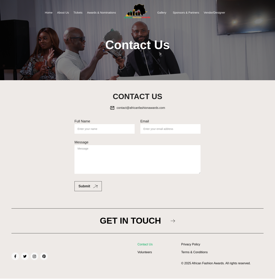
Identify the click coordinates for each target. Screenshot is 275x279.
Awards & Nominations (101, 12)
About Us (63, 12)
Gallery (161, 12)
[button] (163, 12)
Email (170, 125)
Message (137, 157)
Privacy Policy (190, 244)
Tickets (78, 12)
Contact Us (145, 244)
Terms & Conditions (194, 252)
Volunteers (145, 252)
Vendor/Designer (214, 12)
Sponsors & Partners (186, 12)
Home (49, 12)
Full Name (104, 125)
